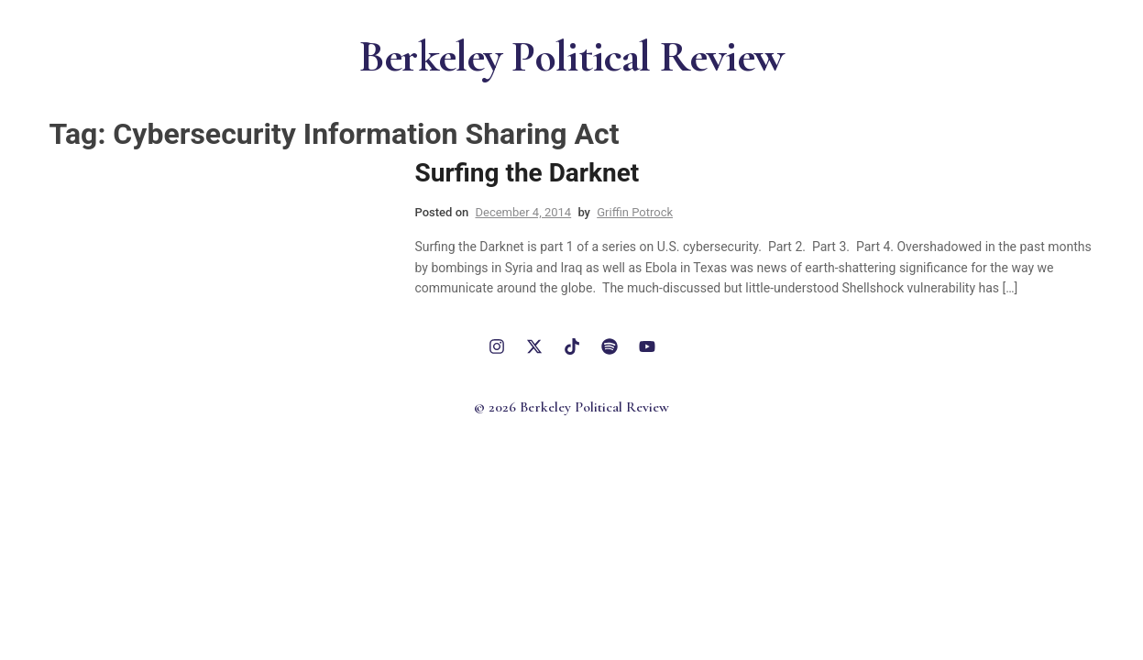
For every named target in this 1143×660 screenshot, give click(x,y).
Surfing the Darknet (527, 173)
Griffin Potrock (635, 212)
